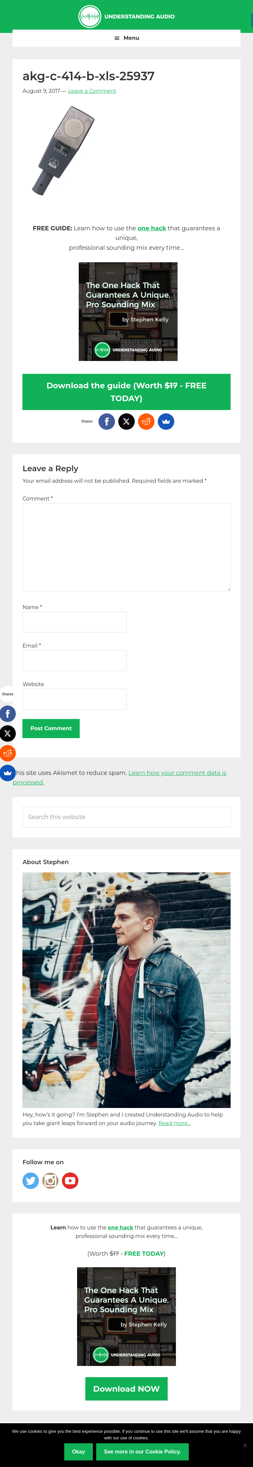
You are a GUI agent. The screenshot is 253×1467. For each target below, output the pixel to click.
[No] (244, 1445)
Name (32, 607)
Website (33, 684)
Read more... (174, 1123)
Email (31, 646)
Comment (37, 499)
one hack (152, 228)
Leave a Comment (92, 91)
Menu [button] (131, 38)
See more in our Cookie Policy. (142, 1451)
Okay (78, 1451)
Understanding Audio (126, 16)
